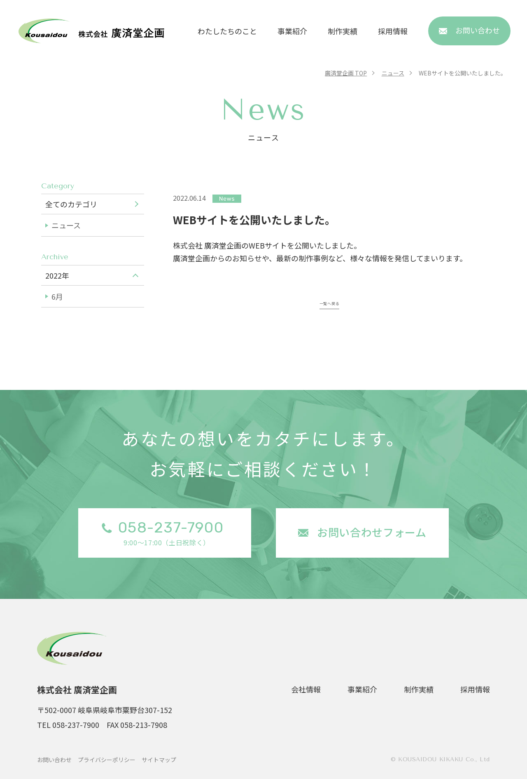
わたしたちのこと (227, 31)
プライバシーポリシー (106, 760)
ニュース (66, 225)
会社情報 (306, 689)
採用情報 (393, 31)
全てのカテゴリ (71, 204)
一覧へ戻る (329, 301)
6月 (57, 296)
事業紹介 (292, 31)
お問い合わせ (54, 760)
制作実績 (342, 31)
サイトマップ (159, 760)
